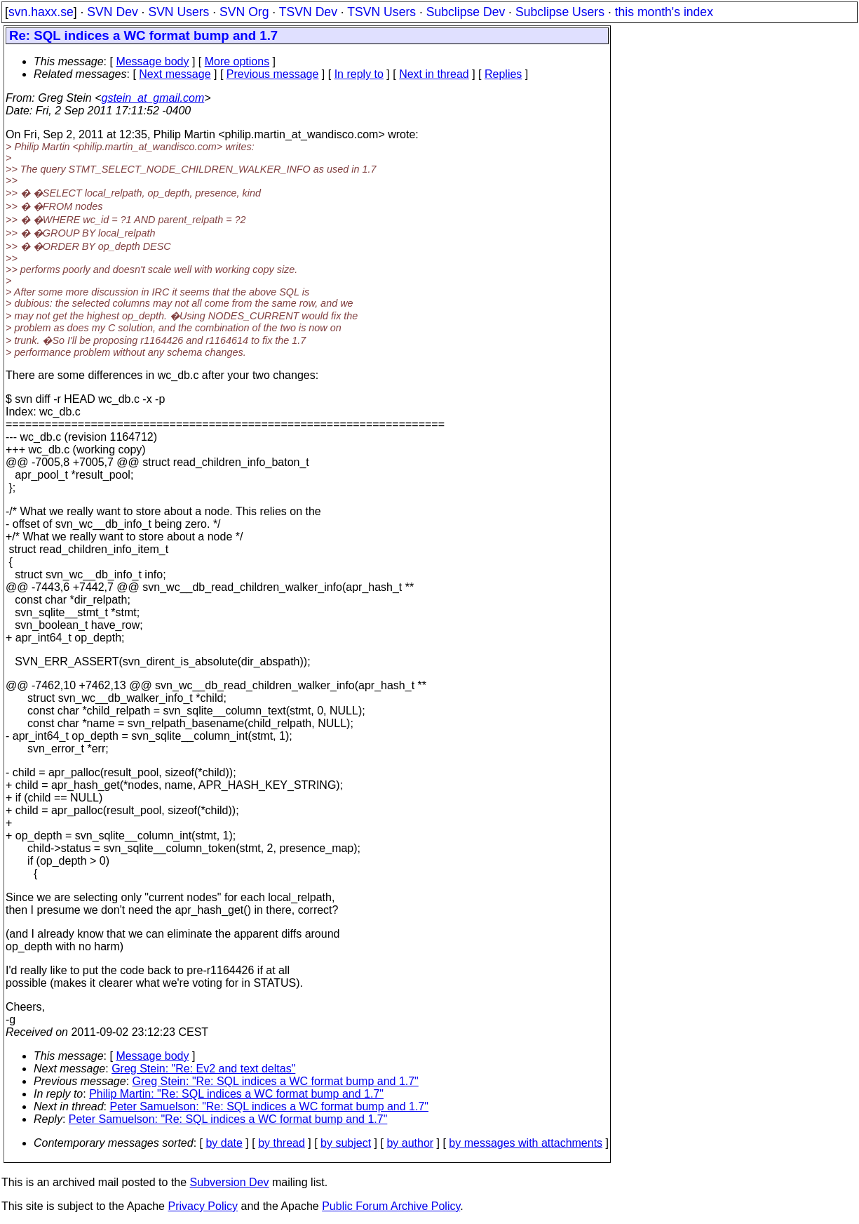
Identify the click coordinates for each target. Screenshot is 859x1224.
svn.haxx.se (41, 12)
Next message (174, 74)
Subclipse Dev (465, 12)
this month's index (664, 12)
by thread (281, 1143)
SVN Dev (112, 12)
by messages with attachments (525, 1143)
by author (409, 1143)
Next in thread (434, 74)
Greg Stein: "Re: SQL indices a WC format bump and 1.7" (276, 1081)
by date (223, 1143)
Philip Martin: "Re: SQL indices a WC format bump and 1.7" (236, 1094)
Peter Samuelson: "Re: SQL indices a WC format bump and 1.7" (269, 1106)
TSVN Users (381, 12)
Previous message (272, 74)
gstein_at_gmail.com (153, 98)
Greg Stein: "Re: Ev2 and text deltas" (203, 1069)
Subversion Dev (229, 1182)
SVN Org (244, 12)
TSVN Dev (308, 12)
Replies (503, 74)
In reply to (359, 74)
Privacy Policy (203, 1206)
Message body (152, 61)
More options (237, 61)
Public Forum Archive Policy (391, 1206)
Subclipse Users (559, 12)
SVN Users (178, 12)
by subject (345, 1143)
